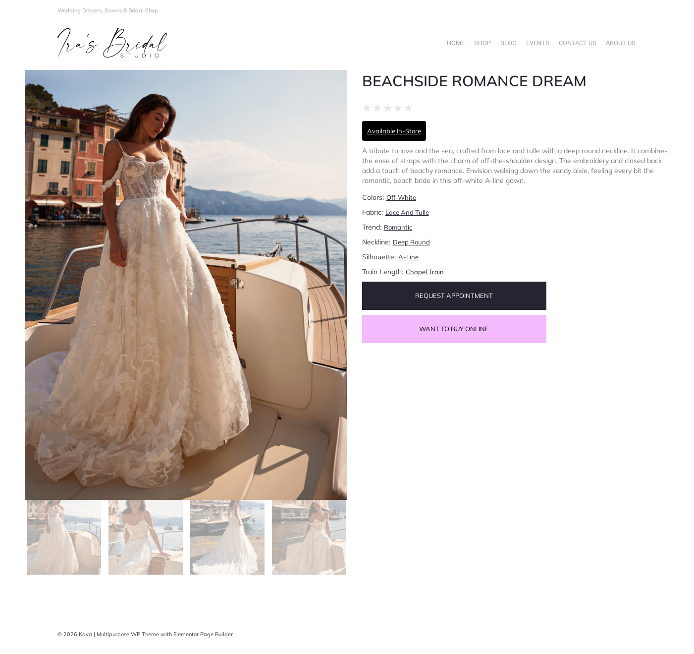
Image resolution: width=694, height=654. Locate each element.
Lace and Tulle (407, 212)
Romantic (398, 227)
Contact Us (577, 43)
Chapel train (425, 272)
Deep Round (411, 242)
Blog (508, 43)
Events (537, 43)
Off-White (401, 197)
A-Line (408, 257)
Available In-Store (394, 131)
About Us (621, 43)
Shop (482, 43)
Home (456, 43)
